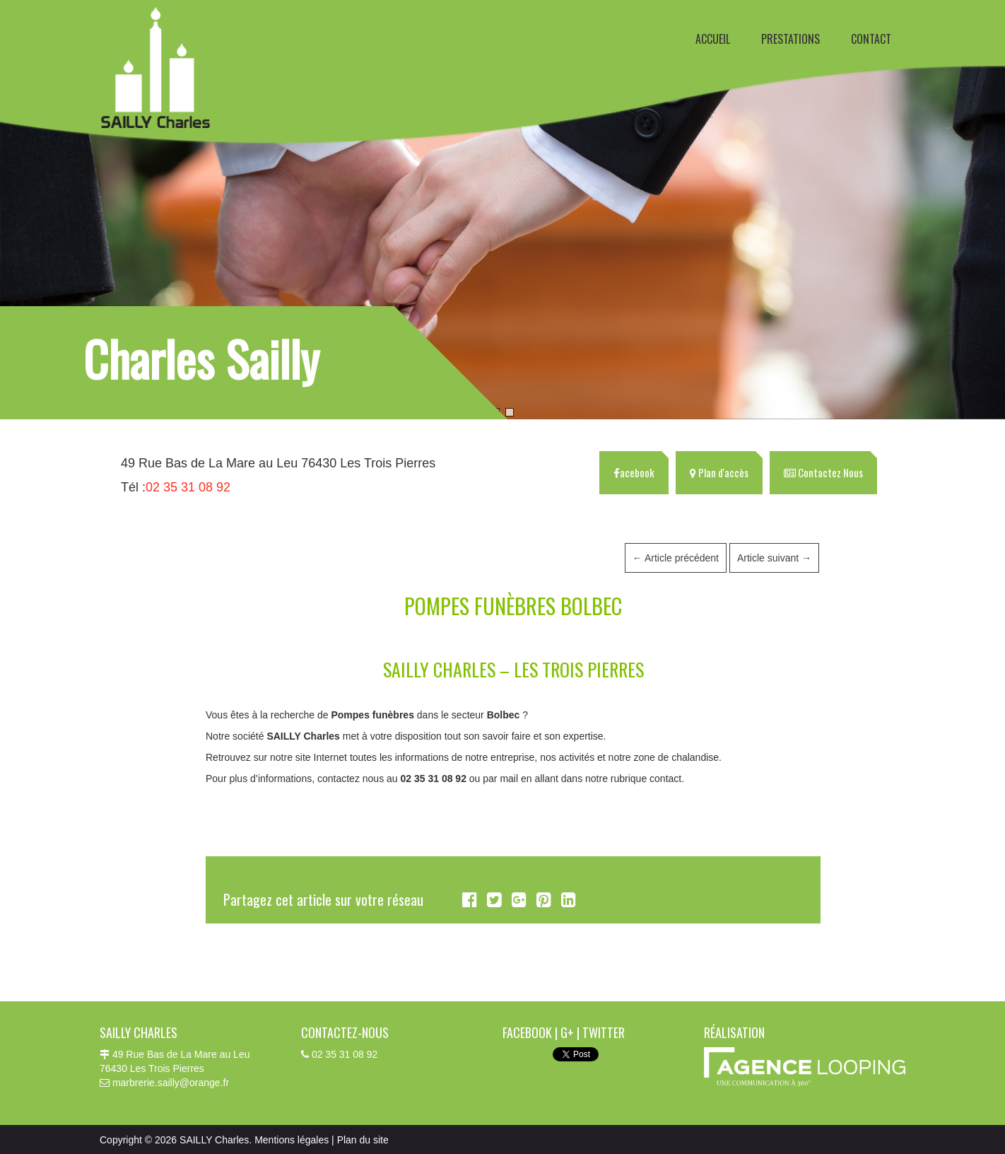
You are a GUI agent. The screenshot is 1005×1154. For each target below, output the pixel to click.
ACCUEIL (712, 38)
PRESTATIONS (790, 38)
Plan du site (363, 1140)
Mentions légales (291, 1140)
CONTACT (871, 38)
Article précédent (676, 558)
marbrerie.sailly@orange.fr (170, 1082)
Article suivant (774, 558)
